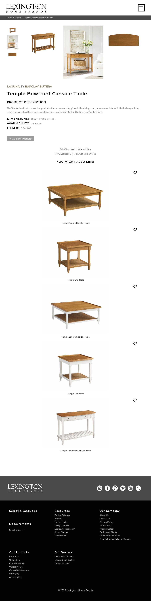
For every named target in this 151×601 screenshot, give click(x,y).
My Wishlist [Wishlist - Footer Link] (60, 535)
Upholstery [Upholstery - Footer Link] (14, 560)
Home (9, 18)
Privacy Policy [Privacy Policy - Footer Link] (106, 522)
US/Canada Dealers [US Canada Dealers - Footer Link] (64, 556)
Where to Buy (84, 149)
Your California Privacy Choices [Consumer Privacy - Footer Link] (115, 539)
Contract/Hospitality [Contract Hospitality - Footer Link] (65, 529)
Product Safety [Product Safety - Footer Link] (107, 529)
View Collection (63, 153)
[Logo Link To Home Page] (26, 11)
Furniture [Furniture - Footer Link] (14, 556)
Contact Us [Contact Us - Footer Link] (105, 518)
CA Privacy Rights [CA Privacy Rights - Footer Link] (108, 532)
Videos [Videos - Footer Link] (58, 518)
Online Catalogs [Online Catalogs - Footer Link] (62, 515)
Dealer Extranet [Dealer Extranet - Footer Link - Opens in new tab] (62, 563)
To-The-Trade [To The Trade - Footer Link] (61, 522)
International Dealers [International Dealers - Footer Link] (65, 560)
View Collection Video (85, 153)
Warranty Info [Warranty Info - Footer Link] (16, 567)
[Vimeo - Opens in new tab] (123, 488)
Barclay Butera (38, 86)
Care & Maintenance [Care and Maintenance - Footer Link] (19, 570)
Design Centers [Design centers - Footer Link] (62, 525)
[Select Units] (16, 530)
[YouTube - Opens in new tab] (130, 488)
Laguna (18, 18)
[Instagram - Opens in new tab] (99, 488)
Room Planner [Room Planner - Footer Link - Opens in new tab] (61, 532)
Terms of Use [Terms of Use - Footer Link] (106, 525)
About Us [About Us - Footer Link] (104, 515)
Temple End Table (75, 280)
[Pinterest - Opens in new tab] (115, 488)
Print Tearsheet (67, 149)
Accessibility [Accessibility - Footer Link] (15, 577)
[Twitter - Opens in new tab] (138, 488)
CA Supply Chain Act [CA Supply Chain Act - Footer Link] (110, 535)
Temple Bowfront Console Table (39, 18)
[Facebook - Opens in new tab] (107, 488)
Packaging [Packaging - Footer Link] (14, 573)
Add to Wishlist (22, 139)
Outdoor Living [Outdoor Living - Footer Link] (16, 563)
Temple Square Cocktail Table (76, 223)
